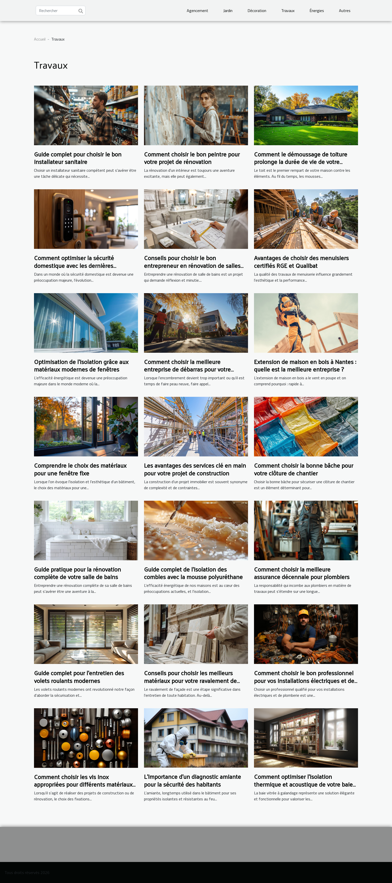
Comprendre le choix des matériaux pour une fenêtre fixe (80, 469)
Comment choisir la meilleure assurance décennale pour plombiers (302, 573)
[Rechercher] (61, 10)
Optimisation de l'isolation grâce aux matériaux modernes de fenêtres (81, 365)
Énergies (317, 11)
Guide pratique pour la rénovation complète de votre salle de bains (77, 573)
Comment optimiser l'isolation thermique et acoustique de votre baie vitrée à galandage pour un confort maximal (303, 788)
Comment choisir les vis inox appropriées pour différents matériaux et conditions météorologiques (83, 784)
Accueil (40, 39)
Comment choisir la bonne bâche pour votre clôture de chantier (303, 469)
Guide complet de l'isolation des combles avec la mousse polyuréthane (193, 573)
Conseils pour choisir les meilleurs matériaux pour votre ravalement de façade (190, 680)
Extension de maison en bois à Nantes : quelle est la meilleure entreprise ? (305, 365)
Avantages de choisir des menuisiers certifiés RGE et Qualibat (301, 261)
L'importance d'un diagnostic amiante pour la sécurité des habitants (192, 780)
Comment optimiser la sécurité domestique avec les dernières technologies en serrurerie (74, 265)
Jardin (227, 11)
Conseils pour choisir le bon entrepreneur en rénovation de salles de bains (192, 265)
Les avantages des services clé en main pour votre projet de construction (195, 469)
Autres (344, 11)
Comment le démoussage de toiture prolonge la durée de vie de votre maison (300, 161)
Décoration (257, 11)
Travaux (287, 11)
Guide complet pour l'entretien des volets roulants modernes (79, 676)
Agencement (197, 11)
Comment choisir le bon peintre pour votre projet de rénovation (192, 157)
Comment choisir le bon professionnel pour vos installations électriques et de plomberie (304, 680)
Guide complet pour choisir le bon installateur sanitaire (78, 157)
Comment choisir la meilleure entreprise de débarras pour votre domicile (187, 369)
